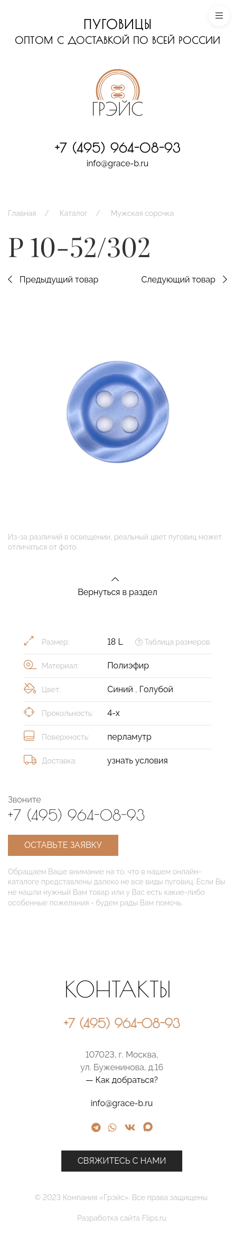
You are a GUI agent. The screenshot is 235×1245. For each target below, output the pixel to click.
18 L (115, 642)
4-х (113, 713)
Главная (22, 213)
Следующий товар (184, 280)
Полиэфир (128, 666)
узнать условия (137, 761)
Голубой (156, 689)
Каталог (74, 213)
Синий (121, 689)
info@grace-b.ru (118, 163)
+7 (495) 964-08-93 (118, 147)
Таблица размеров (172, 642)
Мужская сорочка (142, 213)
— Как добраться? (171, 1080)
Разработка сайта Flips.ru (171, 1218)
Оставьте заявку (63, 845)
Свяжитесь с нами (171, 1161)
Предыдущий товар (53, 280)
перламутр (129, 737)
